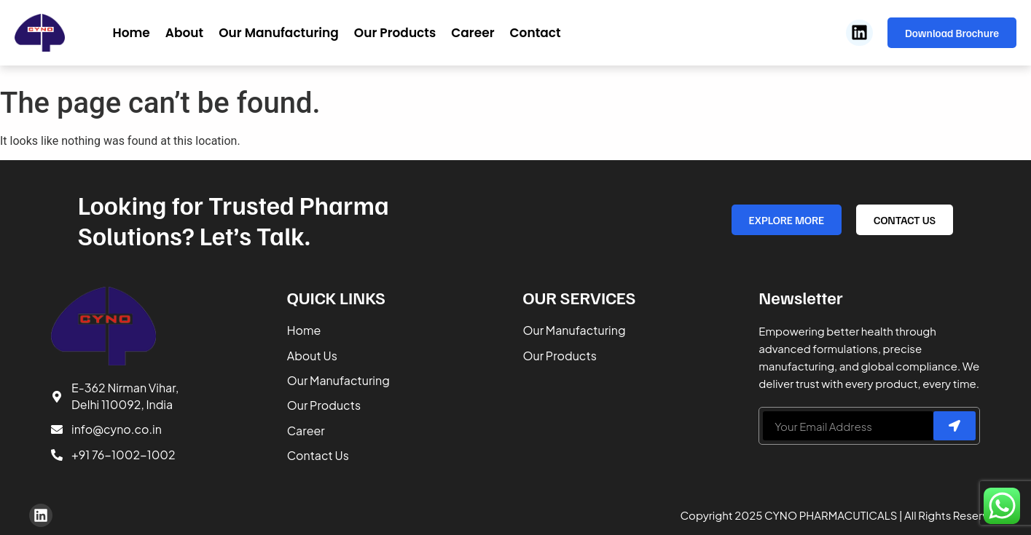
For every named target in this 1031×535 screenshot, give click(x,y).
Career (472, 32)
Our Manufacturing (279, 32)
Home (130, 32)
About (184, 32)
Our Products (395, 32)
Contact (535, 32)
